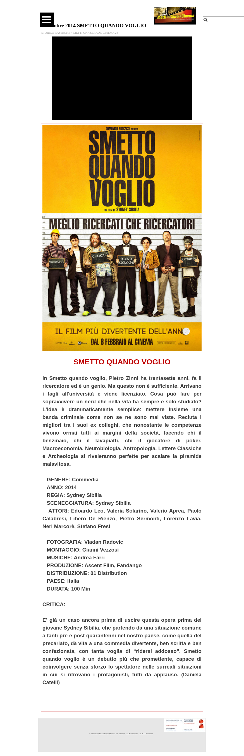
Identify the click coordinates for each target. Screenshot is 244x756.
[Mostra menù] (47, 20)
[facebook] (104, 11)
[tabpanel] (122, 533)
